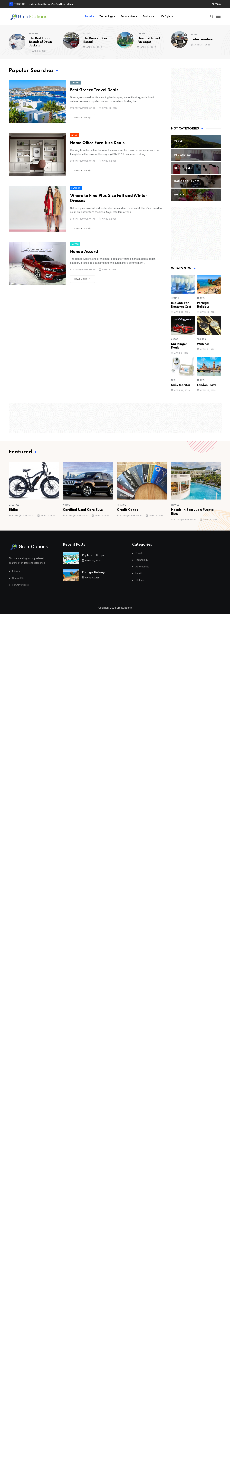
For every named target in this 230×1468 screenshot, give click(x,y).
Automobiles (128, 16)
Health (175, 298)
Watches (203, 344)
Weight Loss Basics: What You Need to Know (52, 4)
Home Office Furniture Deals (97, 143)
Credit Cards (127, 510)
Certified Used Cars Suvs (83, 510)
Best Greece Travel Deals (94, 90)
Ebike (13, 510)
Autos (87, 33)
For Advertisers (20, 585)
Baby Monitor (180, 385)
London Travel (207, 385)
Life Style (165, 16)
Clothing (139, 580)
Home (194, 34)
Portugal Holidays (94, 572)
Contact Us (18, 578)
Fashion (147, 16)
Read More (83, 117)
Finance (121, 505)
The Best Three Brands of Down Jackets (40, 42)
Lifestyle (14, 505)
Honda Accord (84, 252)
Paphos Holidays (93, 555)
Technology (106, 16)
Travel (88, 16)
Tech (173, 380)
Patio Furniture (202, 39)
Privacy (216, 4)
